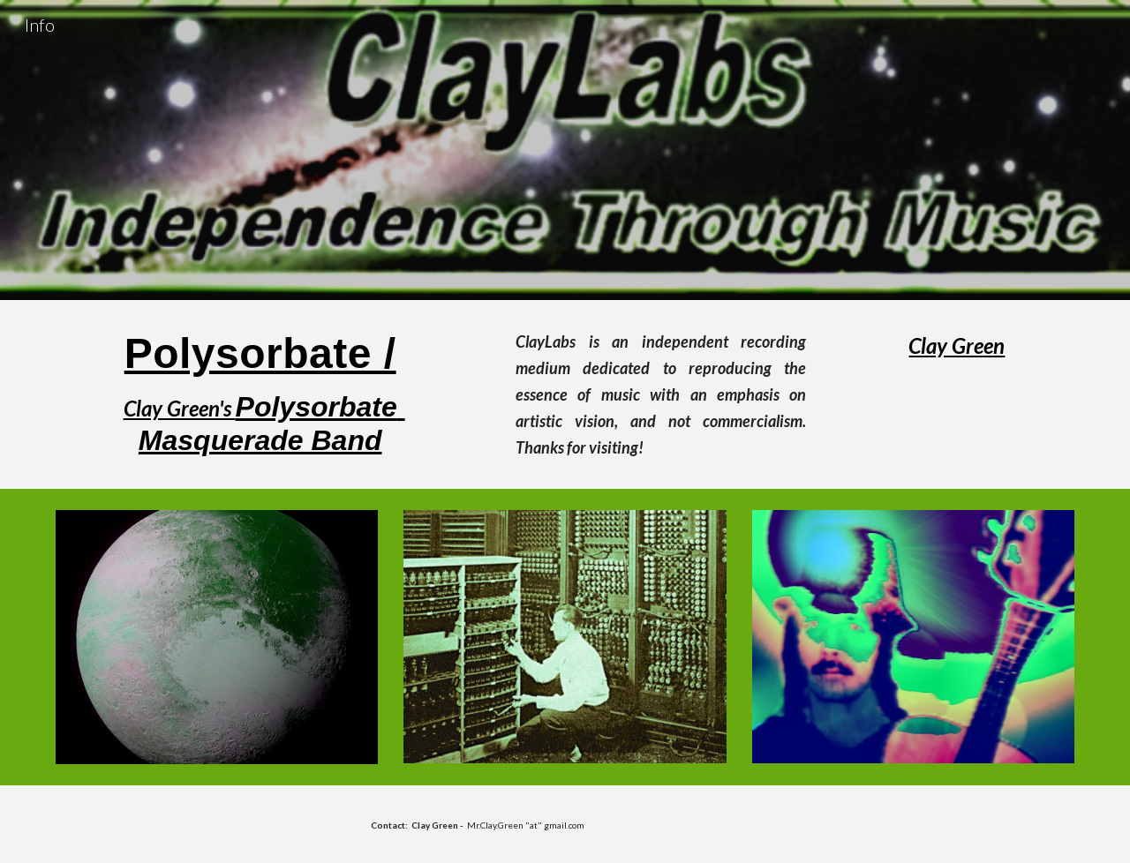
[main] (260, 392)
